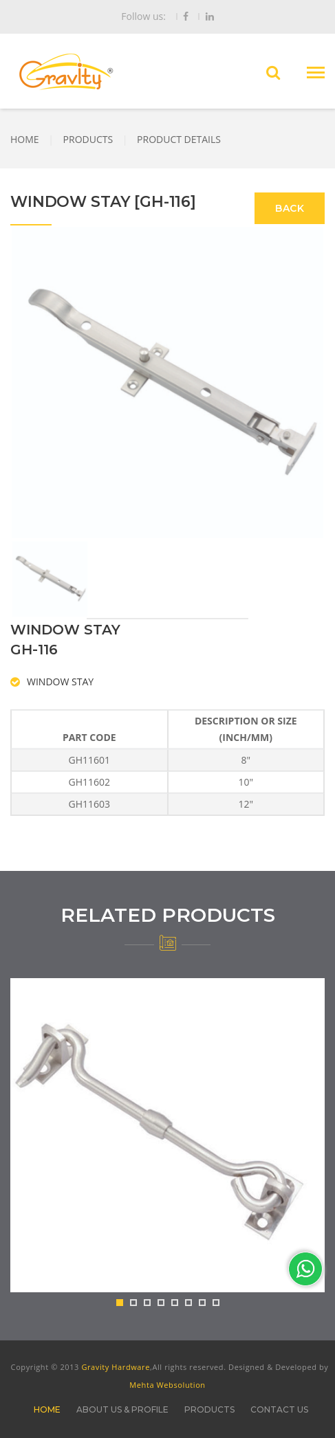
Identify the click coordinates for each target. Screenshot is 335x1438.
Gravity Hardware (115, 1367)
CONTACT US (279, 1409)
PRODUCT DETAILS (179, 139)
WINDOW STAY (60, 681)
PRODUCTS (88, 139)
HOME (24, 139)
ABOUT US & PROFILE (122, 1409)
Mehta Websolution (167, 1385)
